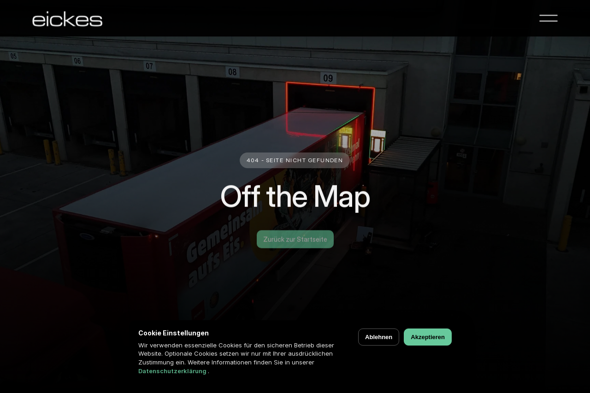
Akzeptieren (428, 337)
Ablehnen (378, 337)
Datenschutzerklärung (173, 371)
